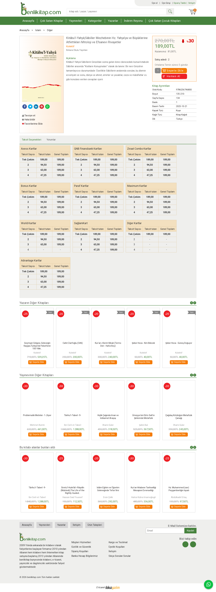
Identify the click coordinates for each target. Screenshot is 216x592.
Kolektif (37, 353)
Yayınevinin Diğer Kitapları (36, 375)
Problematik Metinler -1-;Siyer (72, 415)
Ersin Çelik (143, 497)
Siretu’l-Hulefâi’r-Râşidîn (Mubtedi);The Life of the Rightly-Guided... (108, 490)
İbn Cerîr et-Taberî (108, 425)
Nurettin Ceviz (37, 497)
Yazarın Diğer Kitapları (34, 303)
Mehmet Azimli (72, 425)
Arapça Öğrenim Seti (37, 343)
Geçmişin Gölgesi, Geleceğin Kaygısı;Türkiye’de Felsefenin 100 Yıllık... (72, 346)
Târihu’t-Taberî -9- (108, 415)
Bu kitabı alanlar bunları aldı (37, 447)
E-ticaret (100, 587)
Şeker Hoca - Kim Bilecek (178, 343)
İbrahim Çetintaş (37, 425)
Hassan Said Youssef (108, 497)
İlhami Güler (143, 425)
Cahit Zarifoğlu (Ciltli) (108, 343)
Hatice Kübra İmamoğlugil (179, 497)
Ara (170, 11)
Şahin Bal (178, 425)
